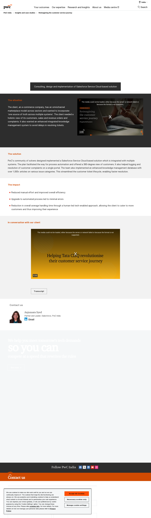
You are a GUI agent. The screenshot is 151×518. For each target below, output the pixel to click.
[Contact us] (16, 477)
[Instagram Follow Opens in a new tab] (96, 468)
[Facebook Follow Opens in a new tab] (80, 468)
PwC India (8, 13)
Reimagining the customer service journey (55, 13)
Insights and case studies (25, 13)
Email (31, 319)
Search (144, 7)
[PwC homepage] (8, 6)
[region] (47, 501)
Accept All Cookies (76, 494)
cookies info (35, 506)
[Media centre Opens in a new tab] (111, 8)
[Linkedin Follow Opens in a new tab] (25, 319)
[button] (110, 116)
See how (16, 367)
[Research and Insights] (79, 8)
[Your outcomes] (41, 8)
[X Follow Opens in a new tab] (84, 468)
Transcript (39, 291)
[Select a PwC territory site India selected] (143, 2)
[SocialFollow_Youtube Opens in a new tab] (92, 468)
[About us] (96, 8)
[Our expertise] (58, 8)
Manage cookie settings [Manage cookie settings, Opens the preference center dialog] (77, 505)
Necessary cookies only (76, 499)
